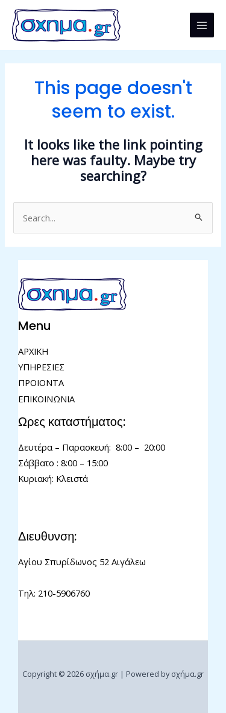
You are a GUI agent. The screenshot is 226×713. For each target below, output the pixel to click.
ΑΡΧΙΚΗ (33, 351)
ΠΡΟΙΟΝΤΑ (41, 382)
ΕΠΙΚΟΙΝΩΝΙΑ (46, 399)
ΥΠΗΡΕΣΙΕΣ (41, 367)
